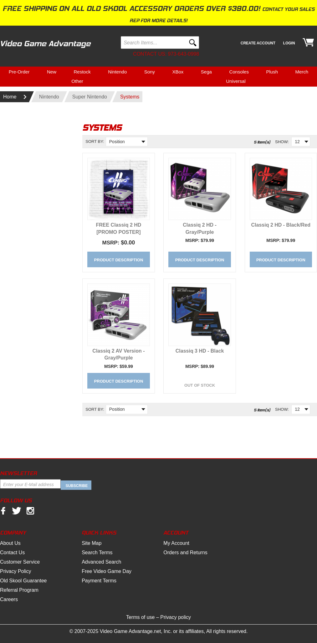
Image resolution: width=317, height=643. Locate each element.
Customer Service (20, 562)
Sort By (94, 141)
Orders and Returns (185, 552)
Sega (206, 71)
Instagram (30, 511)
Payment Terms (99, 580)
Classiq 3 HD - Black (200, 351)
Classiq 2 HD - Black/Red (280, 225)
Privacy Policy (15, 571)
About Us (10, 543)
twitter (16, 511)
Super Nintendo (89, 96)
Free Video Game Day (106, 571)
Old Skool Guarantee (23, 580)
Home (10, 96)
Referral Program (19, 590)
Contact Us (12, 552)
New (51, 71)
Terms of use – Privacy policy (158, 617)
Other (77, 81)
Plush (272, 71)
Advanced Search (101, 562)
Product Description (118, 260)
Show (281, 141)
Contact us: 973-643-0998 (166, 54)
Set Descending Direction (90, 151)
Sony (149, 71)
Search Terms (97, 552)
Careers (9, 599)
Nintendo (117, 71)
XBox (177, 71)
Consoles (239, 71)
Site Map (91, 543)
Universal (236, 81)
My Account (176, 543)
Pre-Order (19, 71)
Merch (302, 71)
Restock (82, 71)
